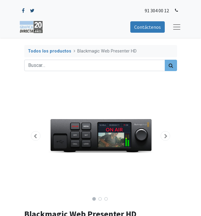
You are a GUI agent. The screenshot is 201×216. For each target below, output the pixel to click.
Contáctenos (147, 27)
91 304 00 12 (157, 11)
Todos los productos (49, 51)
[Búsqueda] (171, 65)
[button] (35, 136)
